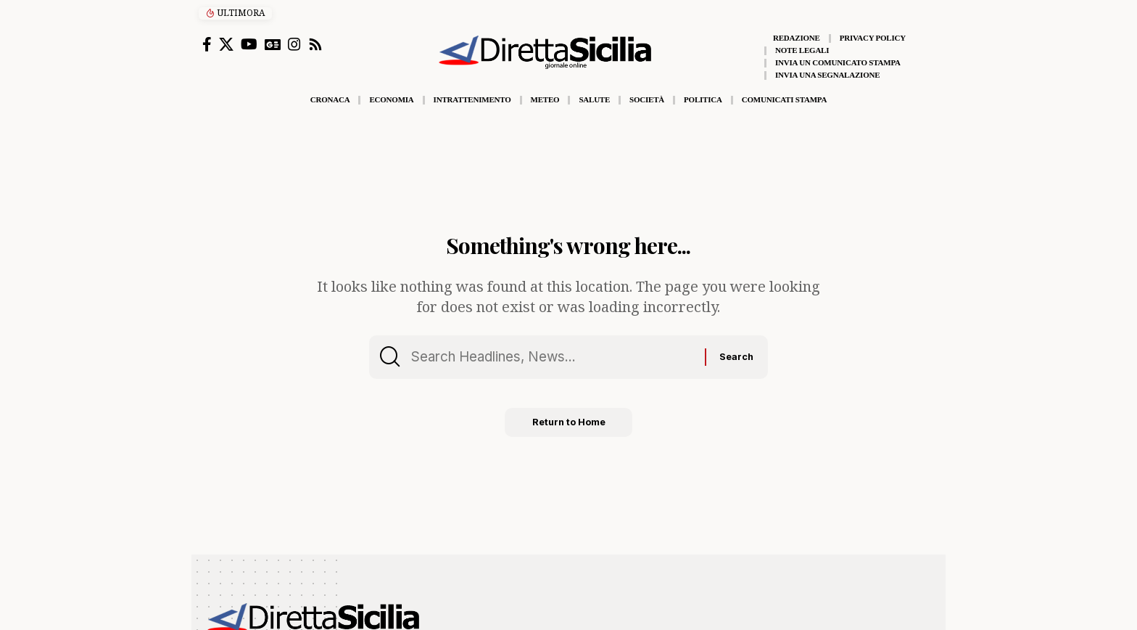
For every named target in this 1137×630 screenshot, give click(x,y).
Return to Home (569, 425)
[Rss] (315, 44)
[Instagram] (294, 44)
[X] (226, 44)
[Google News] (272, 44)
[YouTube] (249, 44)
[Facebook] (207, 44)
